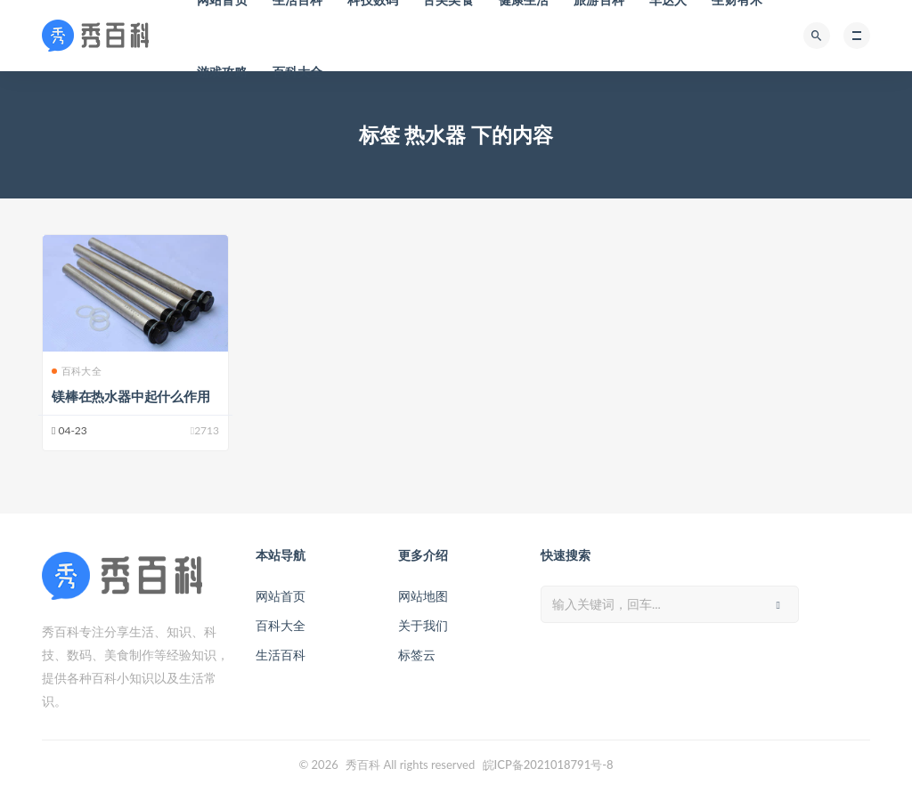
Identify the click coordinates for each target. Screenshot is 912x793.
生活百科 (280, 654)
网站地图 (423, 595)
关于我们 (423, 625)
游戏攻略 (222, 71)
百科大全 (298, 71)
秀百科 (363, 764)
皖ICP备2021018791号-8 (548, 764)
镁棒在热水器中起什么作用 (131, 396)
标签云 (417, 654)
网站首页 (280, 595)
